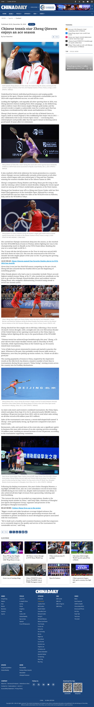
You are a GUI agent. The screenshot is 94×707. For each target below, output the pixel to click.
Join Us (19, 686)
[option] (79, 63)
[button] (87, 68)
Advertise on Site (24, 683)
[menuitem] (34, 7)
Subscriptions (12, 686)
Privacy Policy (19, 689)
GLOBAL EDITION (12, 1)
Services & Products (13, 683)
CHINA (2, 1)
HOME (4, 14)
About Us (3, 683)
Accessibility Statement (7, 689)
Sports (10, 18)
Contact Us (4, 686)
